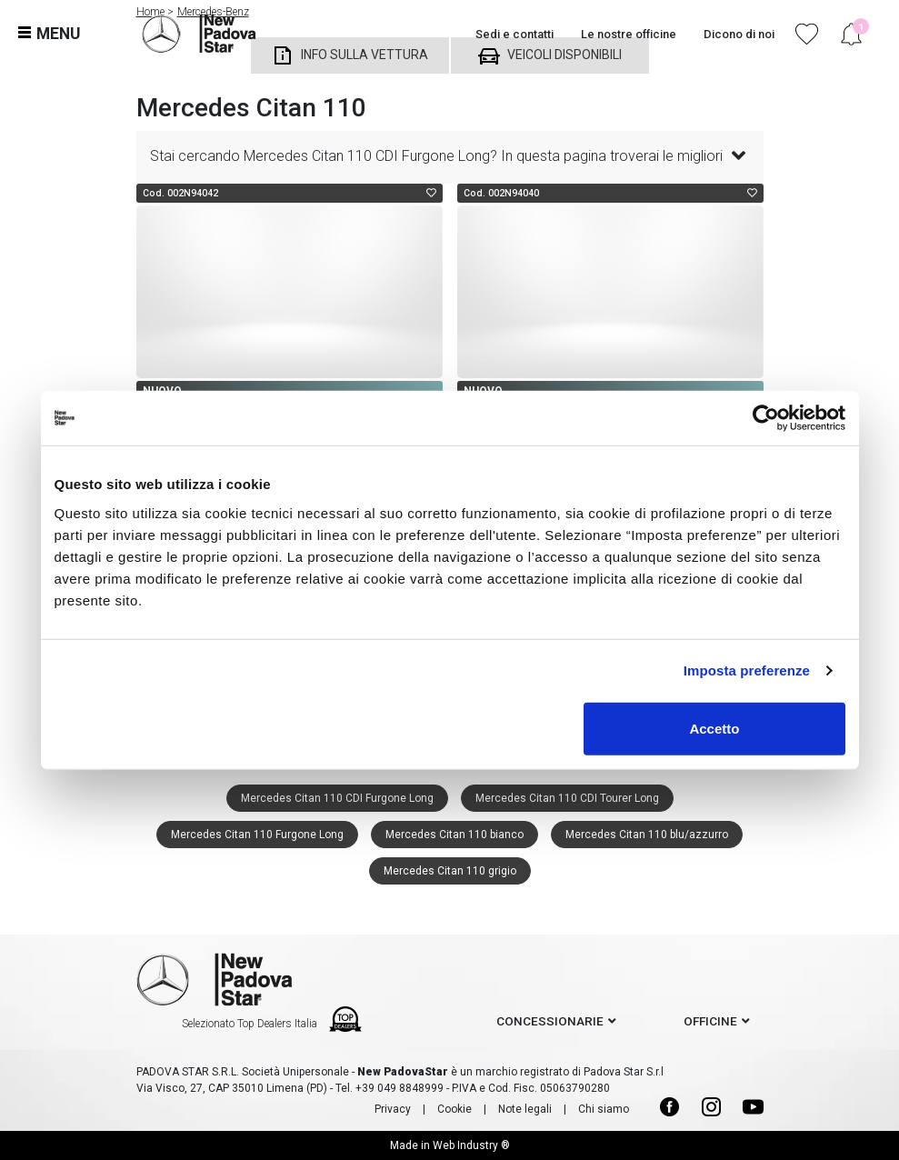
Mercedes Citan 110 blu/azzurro (646, 834)
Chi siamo (603, 1109)
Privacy (393, 1109)
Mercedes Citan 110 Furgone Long (257, 834)
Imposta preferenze (747, 670)
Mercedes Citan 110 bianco (454, 834)
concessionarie (550, 1021)
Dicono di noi (739, 34)
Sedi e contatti (514, 34)
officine (710, 1021)
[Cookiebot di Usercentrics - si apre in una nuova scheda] (765, 418)
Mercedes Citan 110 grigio (450, 871)
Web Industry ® (471, 1145)
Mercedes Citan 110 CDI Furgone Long (337, 798)
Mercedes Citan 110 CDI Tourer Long (567, 798)
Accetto (714, 727)
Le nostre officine (628, 34)
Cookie (454, 1109)
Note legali (525, 1109)
